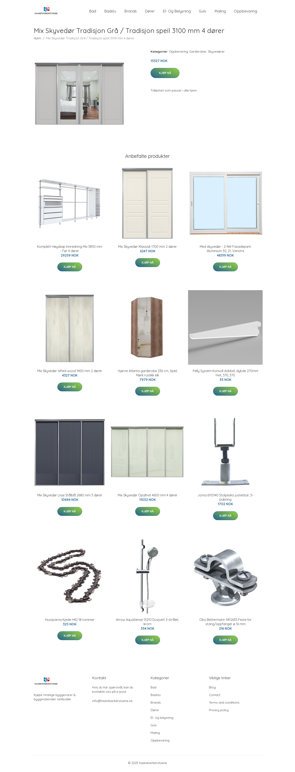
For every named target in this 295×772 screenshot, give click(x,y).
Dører (150, 12)
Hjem (37, 40)
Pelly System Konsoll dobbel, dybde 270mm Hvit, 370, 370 (225, 375)
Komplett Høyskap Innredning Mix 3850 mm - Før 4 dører (69, 251)
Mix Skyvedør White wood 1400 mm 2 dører (69, 373)
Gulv (202, 12)
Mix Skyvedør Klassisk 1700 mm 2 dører (147, 249)
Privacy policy (219, 712)
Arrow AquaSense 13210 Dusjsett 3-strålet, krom (147, 624)
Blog (212, 689)
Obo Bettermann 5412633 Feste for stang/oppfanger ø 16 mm (225, 624)
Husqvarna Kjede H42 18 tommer (69, 622)
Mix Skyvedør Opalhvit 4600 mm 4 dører (147, 497)
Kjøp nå (165, 75)
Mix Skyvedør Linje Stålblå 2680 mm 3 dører (69, 497)
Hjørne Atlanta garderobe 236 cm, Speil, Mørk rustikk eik (147, 375)
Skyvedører (216, 53)
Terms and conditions (224, 704)
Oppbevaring (245, 12)
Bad (92, 12)
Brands (130, 12)
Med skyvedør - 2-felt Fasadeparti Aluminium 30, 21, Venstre (225, 251)
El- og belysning (177, 12)
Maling (220, 12)
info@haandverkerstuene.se (112, 703)
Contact (214, 697)
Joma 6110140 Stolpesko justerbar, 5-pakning (225, 499)
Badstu (110, 12)
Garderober (197, 53)
